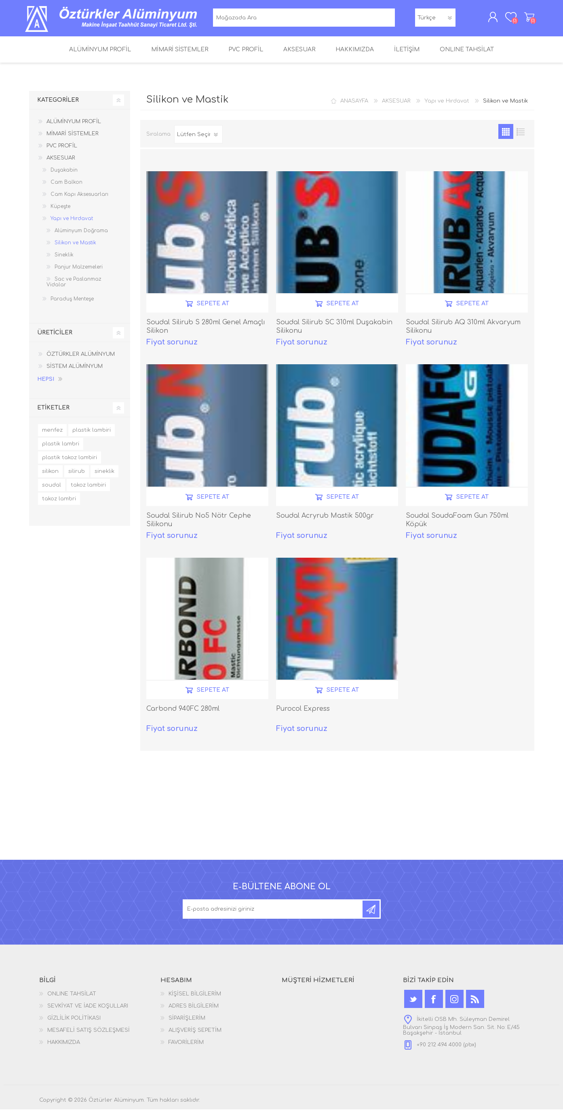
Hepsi (45, 385)
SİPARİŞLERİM (187, 1024)
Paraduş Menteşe (72, 304)
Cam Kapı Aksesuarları (79, 200)
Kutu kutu (505, 137)
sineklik (104, 477)
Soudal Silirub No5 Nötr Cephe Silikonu (198, 525)
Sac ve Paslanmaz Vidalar (73, 287)
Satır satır (520, 137)
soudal (51, 490)
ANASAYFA (354, 106)
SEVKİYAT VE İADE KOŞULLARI (87, 1011)
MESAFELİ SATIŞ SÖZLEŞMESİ (88, 1036)
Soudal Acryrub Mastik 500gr (325, 521)
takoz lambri (59, 504)
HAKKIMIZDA (63, 1048)
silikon (50, 477)
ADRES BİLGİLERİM (194, 1011)
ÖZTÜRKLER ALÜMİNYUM (80, 360)
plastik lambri (60, 449)
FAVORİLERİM (186, 1048)
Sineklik (64, 260)
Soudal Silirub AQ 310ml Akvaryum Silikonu (463, 332)
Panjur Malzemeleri (79, 272)
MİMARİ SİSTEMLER (72, 139)
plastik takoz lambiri (69, 463)
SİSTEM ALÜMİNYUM (74, 372)
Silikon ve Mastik (75, 248)
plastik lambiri (91, 436)
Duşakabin (64, 175)
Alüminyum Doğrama (81, 236)
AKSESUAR (396, 106)
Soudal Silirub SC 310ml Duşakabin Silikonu (334, 332)
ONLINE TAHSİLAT (71, 999)
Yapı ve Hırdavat (446, 106)
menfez (52, 436)
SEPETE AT (213, 309)
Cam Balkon (66, 188)
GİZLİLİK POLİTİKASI (74, 1024)
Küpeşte (60, 212)
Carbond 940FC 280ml (182, 714)
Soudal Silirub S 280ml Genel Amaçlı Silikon (205, 332)
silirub (76, 477)
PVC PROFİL (61, 151)
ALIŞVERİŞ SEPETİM (525, 20)
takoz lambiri (88, 490)
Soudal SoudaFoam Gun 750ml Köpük (457, 525)
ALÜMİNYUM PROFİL (73, 127)
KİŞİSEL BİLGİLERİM (195, 999)
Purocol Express (303, 714)
